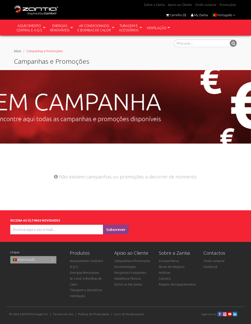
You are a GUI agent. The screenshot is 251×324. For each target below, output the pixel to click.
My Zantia (199, 15)
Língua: (15, 252)
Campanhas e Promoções (132, 260)
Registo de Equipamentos (177, 284)
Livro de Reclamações (129, 314)
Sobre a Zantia (154, 4)
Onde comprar (205, 4)
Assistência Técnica (127, 278)
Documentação (125, 266)
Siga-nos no (211, 314)
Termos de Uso (63, 314)
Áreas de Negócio (172, 266)
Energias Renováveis (84, 272)
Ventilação (77, 296)
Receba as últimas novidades (36, 220)
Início (17, 51)
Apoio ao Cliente (180, 4)
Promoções (228, 4)
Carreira (165, 278)
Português (224, 15)
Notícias (164, 272)
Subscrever (116, 229)
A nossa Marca (169, 260)
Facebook (210, 266)
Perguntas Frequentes (130, 272)
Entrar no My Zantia (128, 284)
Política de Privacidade (93, 314)
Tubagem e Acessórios (86, 290)
